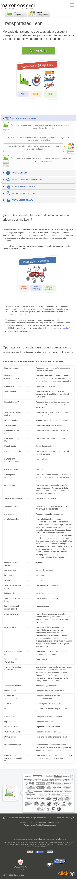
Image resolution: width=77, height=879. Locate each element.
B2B (21, 842)
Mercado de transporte (12, 842)
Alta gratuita (38, 50)
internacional (21, 844)
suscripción (66, 328)
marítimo (59, 844)
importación (44, 847)
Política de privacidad (48, 825)
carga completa (40, 844)
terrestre (52, 844)
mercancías (69, 842)
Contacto (23, 822)
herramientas (22, 312)
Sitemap (63, 839)
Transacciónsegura (20, 865)
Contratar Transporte (47, 839)
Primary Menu (72, 5)
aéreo (65, 844)
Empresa (31, 822)
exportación (32, 847)
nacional (12, 844)
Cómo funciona (41, 822)
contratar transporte (55, 842)
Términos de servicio (31, 825)
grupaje (31, 844)
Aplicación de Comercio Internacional (26, 839)
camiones (42, 842)
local (7, 844)
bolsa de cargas (31, 842)
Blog (57, 839)
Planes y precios (54, 822)
